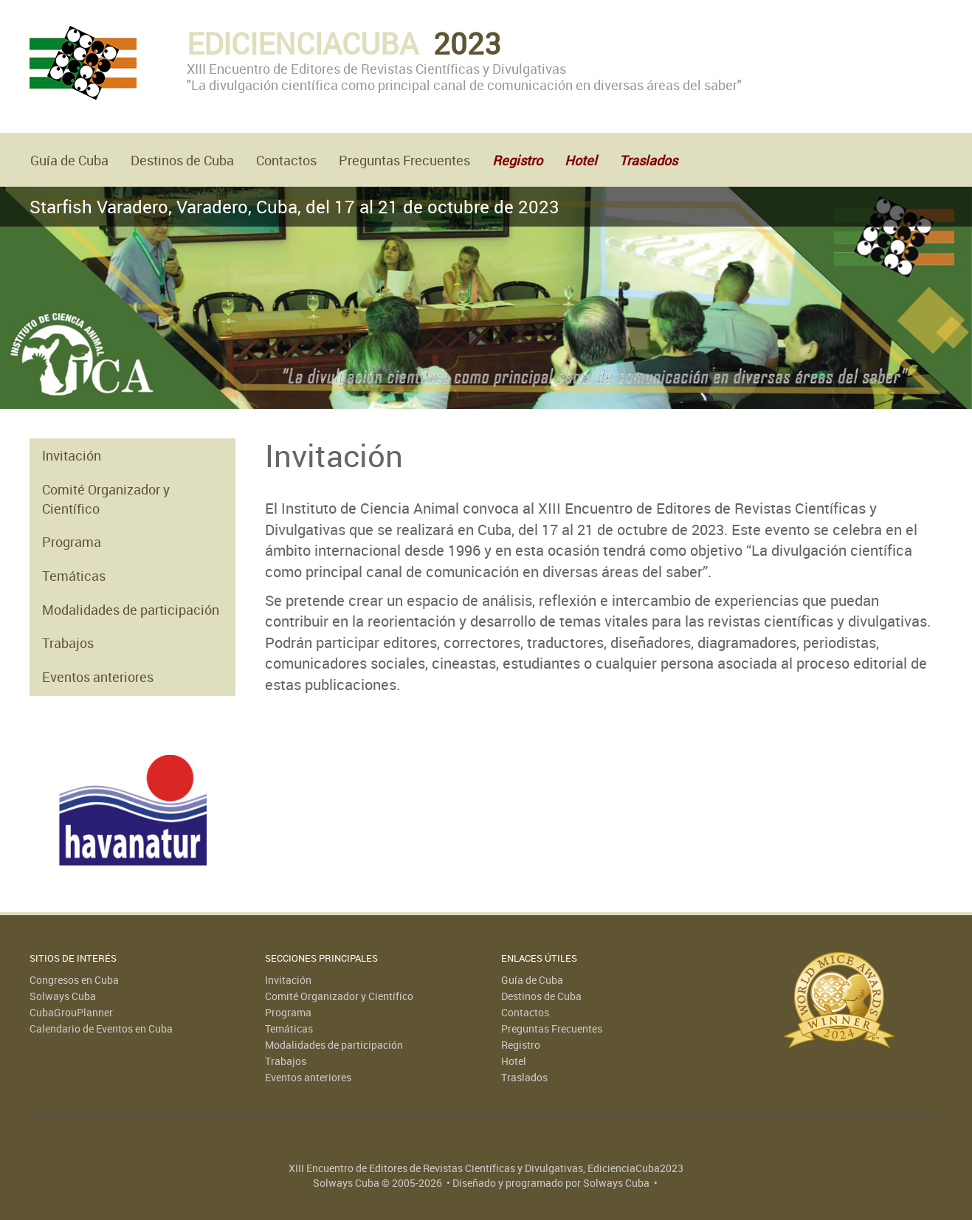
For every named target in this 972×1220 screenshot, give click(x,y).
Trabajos (68, 643)
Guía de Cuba (69, 160)
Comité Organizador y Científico (106, 498)
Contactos (286, 160)
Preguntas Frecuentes (404, 160)
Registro (520, 1045)
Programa (71, 542)
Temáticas (74, 576)
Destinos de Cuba (182, 160)
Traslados (524, 1077)
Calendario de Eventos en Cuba (101, 1028)
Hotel (513, 1061)
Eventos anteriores (98, 677)
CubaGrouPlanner (71, 1012)
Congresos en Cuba (74, 980)
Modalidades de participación (130, 609)
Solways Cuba (63, 996)
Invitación (71, 455)
